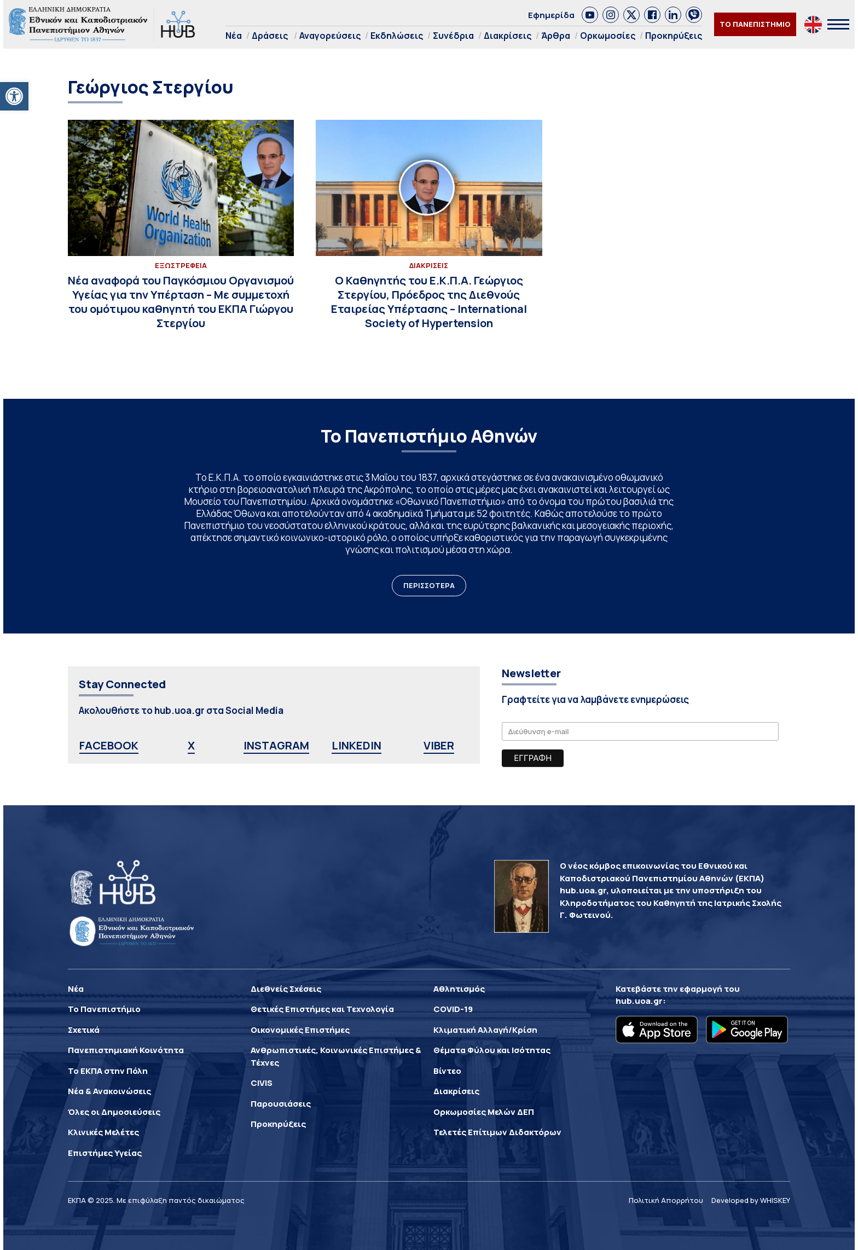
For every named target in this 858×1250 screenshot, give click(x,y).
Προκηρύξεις (673, 36)
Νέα (233, 36)
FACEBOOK (108, 745)
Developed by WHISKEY (750, 1200)
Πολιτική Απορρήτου (666, 1200)
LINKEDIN (356, 745)
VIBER (439, 745)
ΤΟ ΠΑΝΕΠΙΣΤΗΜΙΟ (755, 24)
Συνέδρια (453, 36)
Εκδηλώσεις (396, 36)
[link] (590, 15)
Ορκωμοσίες (607, 36)
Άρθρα (555, 36)
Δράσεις (270, 36)
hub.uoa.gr (639, 1001)
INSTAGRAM (276, 745)
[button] (14, 96)
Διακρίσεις (507, 36)
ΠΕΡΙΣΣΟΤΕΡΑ (429, 585)
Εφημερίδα (551, 15)
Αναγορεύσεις (330, 36)
